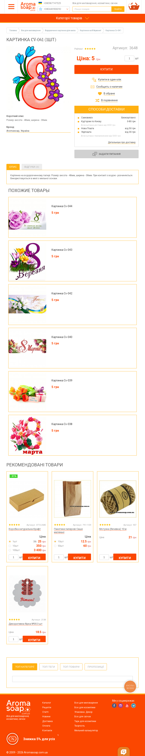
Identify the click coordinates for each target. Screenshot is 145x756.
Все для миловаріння (86, 702)
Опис (13, 166)
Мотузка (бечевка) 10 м (112, 529)
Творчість (79, 725)
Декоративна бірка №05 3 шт (25, 623)
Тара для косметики (85, 721)
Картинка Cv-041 (113, 30)
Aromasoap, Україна (17, 130)
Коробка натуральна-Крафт (25, 529)
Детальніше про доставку (122, 142)
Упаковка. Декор (83, 712)
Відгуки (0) (31, 166)
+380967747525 (52, 3)
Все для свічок (82, 716)
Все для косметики (84, 707)
